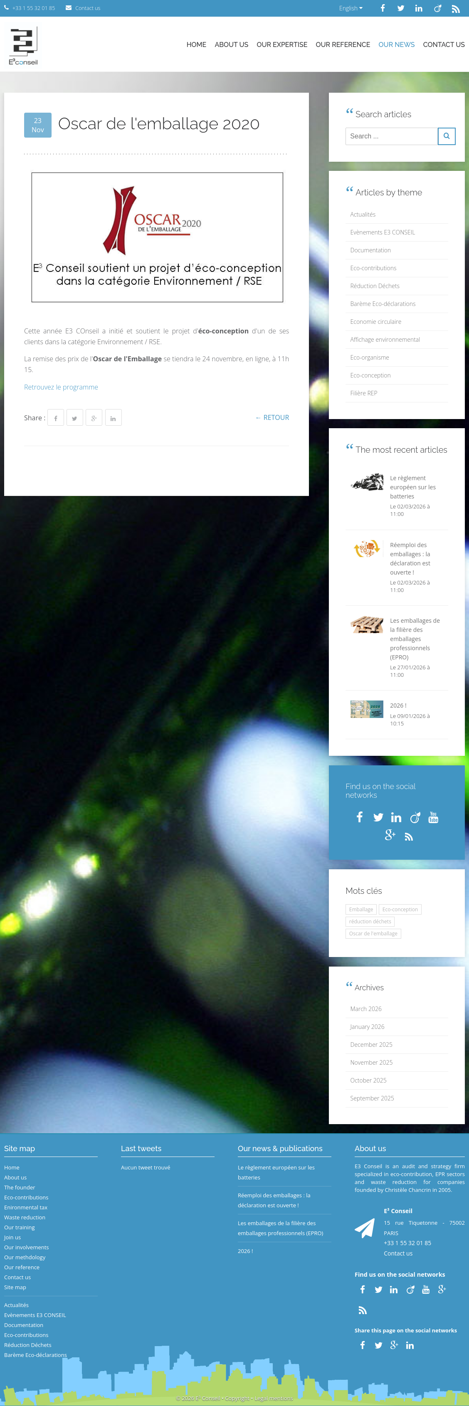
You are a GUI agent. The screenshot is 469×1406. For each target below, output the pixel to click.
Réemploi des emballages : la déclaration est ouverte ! (274, 1200)
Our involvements (26, 1247)
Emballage (361, 909)
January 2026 (368, 1027)
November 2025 (372, 1062)
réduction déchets (370, 921)
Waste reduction (24, 1217)
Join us (12, 1237)
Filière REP (364, 393)
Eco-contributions (374, 268)
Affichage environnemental (385, 339)
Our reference (343, 45)
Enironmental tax (25, 1207)
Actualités (363, 214)
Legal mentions (274, 1398)
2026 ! (245, 1251)
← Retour (272, 417)
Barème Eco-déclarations (383, 304)
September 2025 (372, 1098)
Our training (19, 1227)
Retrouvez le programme (61, 387)
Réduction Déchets (375, 286)
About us (231, 45)
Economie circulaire (376, 322)
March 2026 (366, 1009)
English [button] (351, 8)
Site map (15, 1287)
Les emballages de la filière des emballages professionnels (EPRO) (280, 1228)
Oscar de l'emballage (373, 933)
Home (197, 45)
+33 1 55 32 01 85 (407, 1243)
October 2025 (369, 1080)
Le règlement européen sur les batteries (276, 1172)
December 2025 (371, 1044)
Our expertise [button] (282, 45)
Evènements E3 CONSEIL (383, 232)
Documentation (371, 250)
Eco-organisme (370, 357)
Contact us (444, 45)
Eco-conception (371, 375)
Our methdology (24, 1257)
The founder (19, 1187)
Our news (397, 45)
